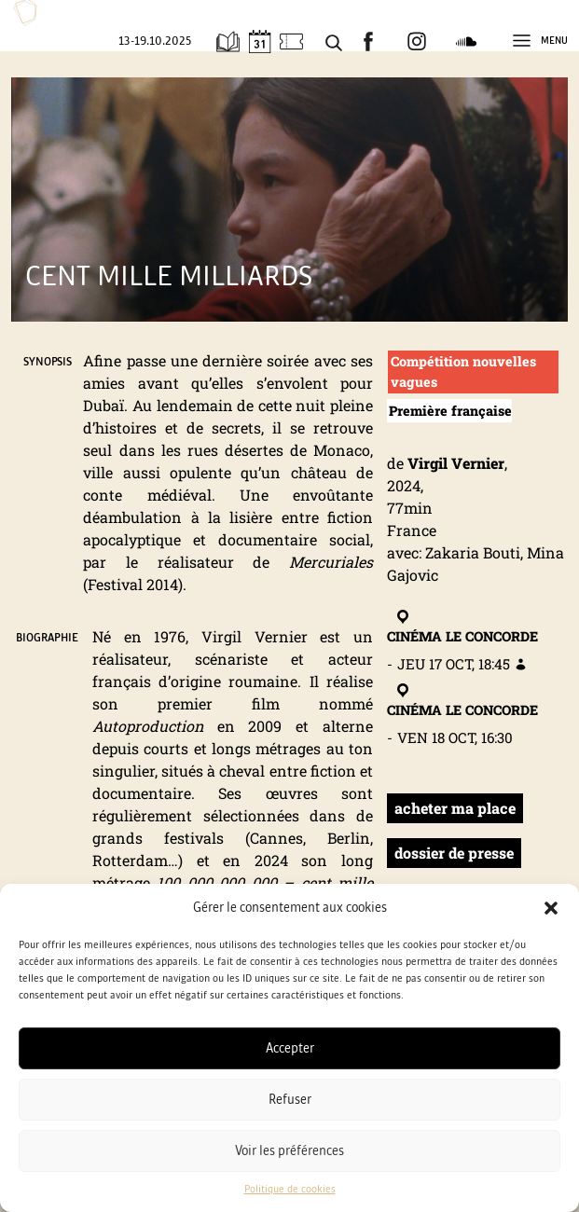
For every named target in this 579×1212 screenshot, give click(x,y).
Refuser (290, 1100)
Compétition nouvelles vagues (463, 371)
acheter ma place (455, 808)
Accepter (290, 1048)
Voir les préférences (289, 1151)
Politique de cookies (290, 1189)
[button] (551, 908)
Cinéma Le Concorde (462, 626)
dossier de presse (454, 852)
